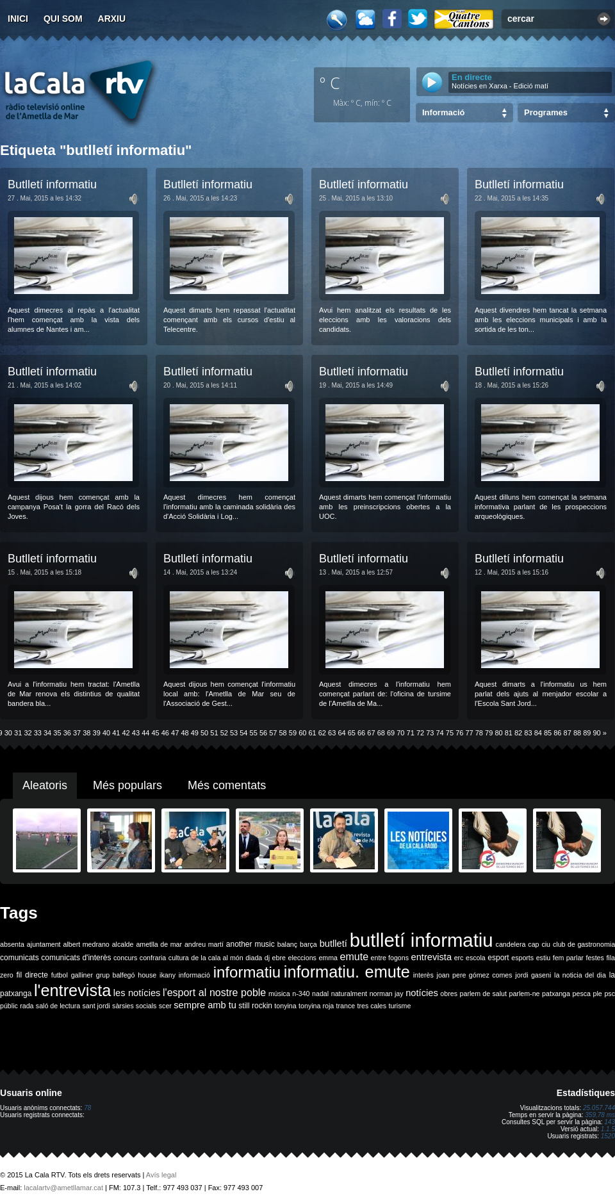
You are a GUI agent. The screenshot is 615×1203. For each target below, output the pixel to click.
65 (352, 733)
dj (267, 958)
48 (184, 733)
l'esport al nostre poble (214, 992)
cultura (178, 958)
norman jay (387, 993)
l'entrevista (72, 990)
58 (283, 733)
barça (308, 944)
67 (371, 733)
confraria (153, 958)
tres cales (371, 1006)
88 (577, 733)
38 (86, 733)
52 (224, 733)
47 (175, 733)
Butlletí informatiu (52, 184)
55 (254, 733)
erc (459, 958)
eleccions (302, 958)
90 (597, 733)
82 (518, 733)
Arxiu (112, 18)
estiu (543, 958)
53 (234, 733)
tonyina (285, 1006)
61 (312, 733)
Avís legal (161, 1175)
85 (548, 733)
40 (106, 733)
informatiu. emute (347, 972)
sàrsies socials (134, 1006)
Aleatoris (44, 785)
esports (522, 958)
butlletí (333, 943)
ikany (168, 975)
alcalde (123, 944)
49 (195, 733)
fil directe (32, 974)
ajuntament (44, 944)
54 (243, 733)
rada (26, 1006)
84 (538, 733)
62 (322, 733)
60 (302, 733)
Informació (443, 112)
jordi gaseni (533, 975)
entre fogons (390, 958)
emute (354, 956)
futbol (59, 975)
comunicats (19, 957)
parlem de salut (483, 993)
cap (533, 944)
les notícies (137, 993)
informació (194, 975)
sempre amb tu (205, 1005)
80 (498, 733)
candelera (511, 944)
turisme (399, 1006)
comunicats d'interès (76, 957)
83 (528, 733)
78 (479, 733)
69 (391, 733)
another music (250, 944)
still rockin (255, 1005)
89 (587, 733)
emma (328, 958)
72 (420, 733)
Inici (18, 18)
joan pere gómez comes (474, 975)
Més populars (127, 785)
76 (459, 733)
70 (400, 733)
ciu (545, 944)
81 (508, 733)
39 (97, 733)
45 (155, 733)
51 (214, 733)
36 (67, 733)
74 (440, 733)
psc (609, 993)
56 (263, 733)
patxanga (556, 993)
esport (498, 957)
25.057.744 (599, 1107)
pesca (582, 993)
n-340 (300, 993)
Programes (546, 112)
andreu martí (204, 944)
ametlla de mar (159, 944)
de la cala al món (217, 958)
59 (293, 733)
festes (594, 958)
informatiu (247, 972)
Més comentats (227, 785)
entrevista (431, 957)
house (147, 975)
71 (410, 733)
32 (27, 733)
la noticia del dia (580, 975)
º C (330, 83)
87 (567, 733)
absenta (12, 944)
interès (423, 975)
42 (126, 733)
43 (136, 733)
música (279, 993)
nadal (320, 993)
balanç (287, 944)
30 (8, 733)
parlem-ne (524, 993)
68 (381, 733)
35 (57, 733)
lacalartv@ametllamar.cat (63, 1187)
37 (77, 733)
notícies (422, 993)
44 (145, 733)
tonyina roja (316, 1006)
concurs (125, 958)
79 (489, 733)
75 (450, 733)
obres (448, 993)
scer (165, 1006)
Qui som (63, 18)
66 (361, 733)
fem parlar (568, 958)
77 (469, 733)
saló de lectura (58, 1006)
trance (346, 1006)
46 (165, 733)
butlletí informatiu (421, 940)
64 (341, 733)
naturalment (349, 993)
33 (38, 733)
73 (430, 733)
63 (332, 733)
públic (9, 1006)
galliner (82, 975)
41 (116, 733)
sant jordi (96, 1006)
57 (273, 733)
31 (18, 733)
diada (253, 958)
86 (557, 733)
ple (597, 993)
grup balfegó (115, 975)
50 (204, 733)
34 (47, 733)
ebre (279, 958)
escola (476, 958)
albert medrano (86, 944)
